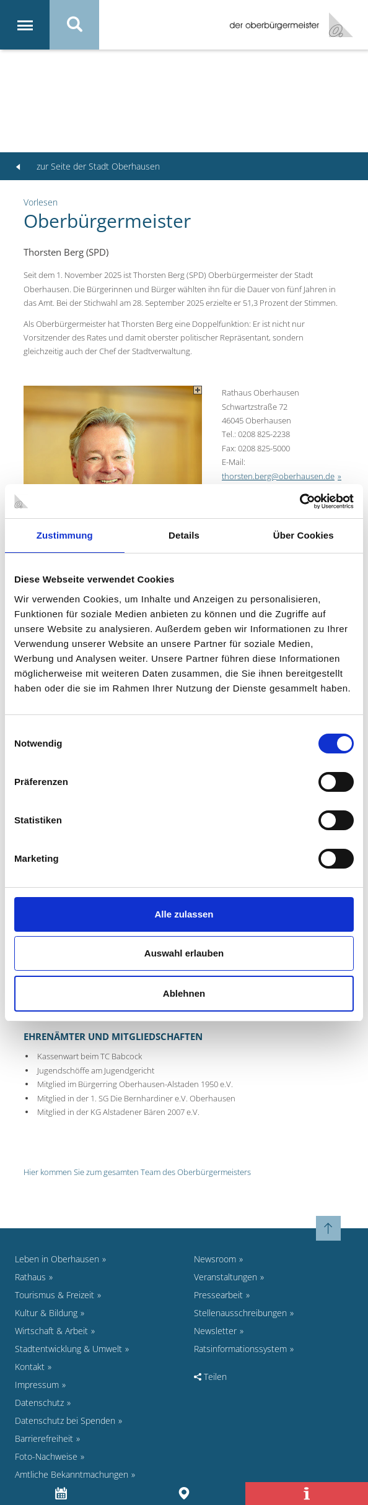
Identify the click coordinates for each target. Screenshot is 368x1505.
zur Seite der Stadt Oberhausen (87, 166)
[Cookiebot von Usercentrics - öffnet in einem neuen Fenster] (299, 501)
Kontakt (30, 1367)
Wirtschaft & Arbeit (51, 1331)
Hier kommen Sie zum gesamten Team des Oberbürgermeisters (137, 1172)
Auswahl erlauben (184, 953)
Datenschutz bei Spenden (65, 1420)
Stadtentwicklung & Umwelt (68, 1349)
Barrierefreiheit (44, 1438)
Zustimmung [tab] (65, 535)
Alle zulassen (183, 914)
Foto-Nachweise (46, 1456)
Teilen (210, 1376)
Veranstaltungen (225, 1277)
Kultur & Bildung (46, 1313)
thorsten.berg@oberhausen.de (278, 476)
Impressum (37, 1384)
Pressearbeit (218, 1295)
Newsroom (215, 1259)
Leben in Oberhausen (57, 1259)
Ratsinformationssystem (240, 1349)
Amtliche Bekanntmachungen (71, 1474)
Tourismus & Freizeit (54, 1295)
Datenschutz (39, 1402)
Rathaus (30, 1277)
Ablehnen (184, 993)
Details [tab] (184, 535)
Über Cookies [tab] (303, 535)
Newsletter (215, 1331)
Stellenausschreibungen (240, 1313)
